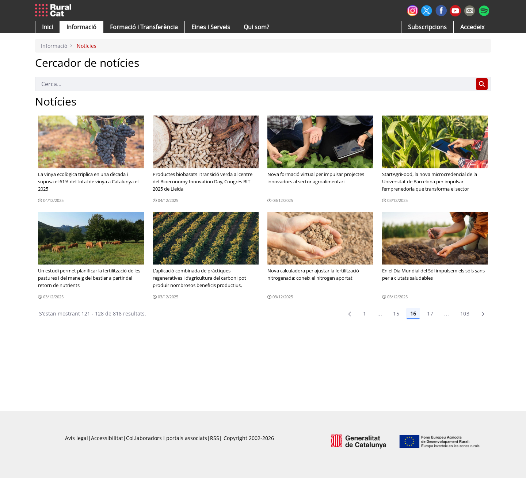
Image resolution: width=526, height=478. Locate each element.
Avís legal (76, 438)
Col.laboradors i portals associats (166, 438)
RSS (214, 438)
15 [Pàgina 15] (396, 313)
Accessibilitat (107, 438)
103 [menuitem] (464, 313)
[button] (47, 27)
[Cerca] (254, 84)
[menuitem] (143, 27)
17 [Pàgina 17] (430, 313)
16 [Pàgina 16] (413, 313)
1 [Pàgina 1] (364, 313)
